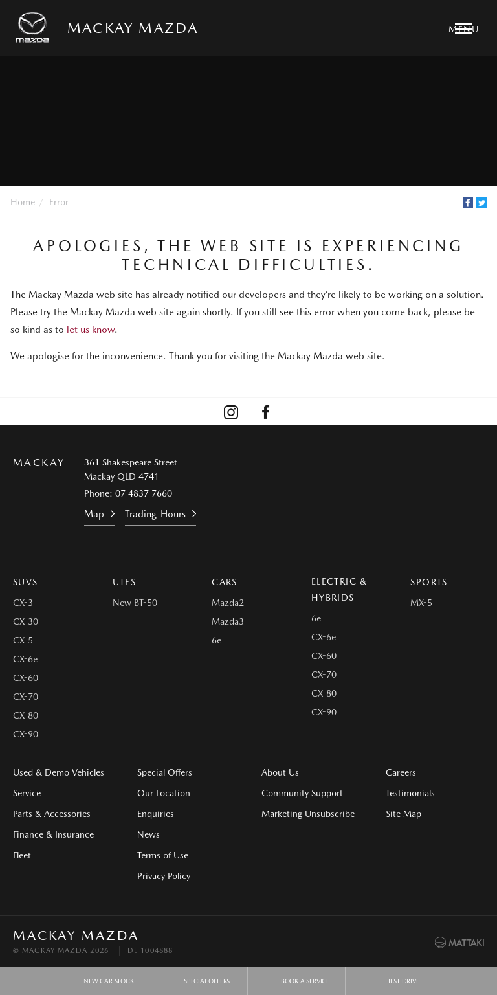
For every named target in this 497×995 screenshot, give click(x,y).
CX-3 (23, 603)
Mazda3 (228, 621)
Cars (224, 582)
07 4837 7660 (143, 493)
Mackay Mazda (132, 27)
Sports (428, 582)
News (148, 834)
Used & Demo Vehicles (58, 772)
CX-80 (25, 715)
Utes (125, 582)
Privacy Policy (163, 876)
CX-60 (25, 678)
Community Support (302, 793)
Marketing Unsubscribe (308, 814)
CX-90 (25, 734)
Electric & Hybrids (339, 589)
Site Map (403, 814)
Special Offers (164, 772)
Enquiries (155, 814)
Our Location (163, 793)
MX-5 (421, 603)
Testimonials (410, 793)
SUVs (25, 582)
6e (216, 640)
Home (22, 202)
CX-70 (25, 696)
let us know (91, 329)
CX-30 (25, 621)
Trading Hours (155, 514)
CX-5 (23, 640)
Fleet (22, 855)
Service (27, 793)
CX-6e (25, 659)
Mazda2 (228, 603)
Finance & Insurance (53, 834)
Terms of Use (162, 855)
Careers (401, 772)
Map (94, 514)
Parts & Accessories (52, 814)
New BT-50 (135, 603)
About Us (280, 772)
